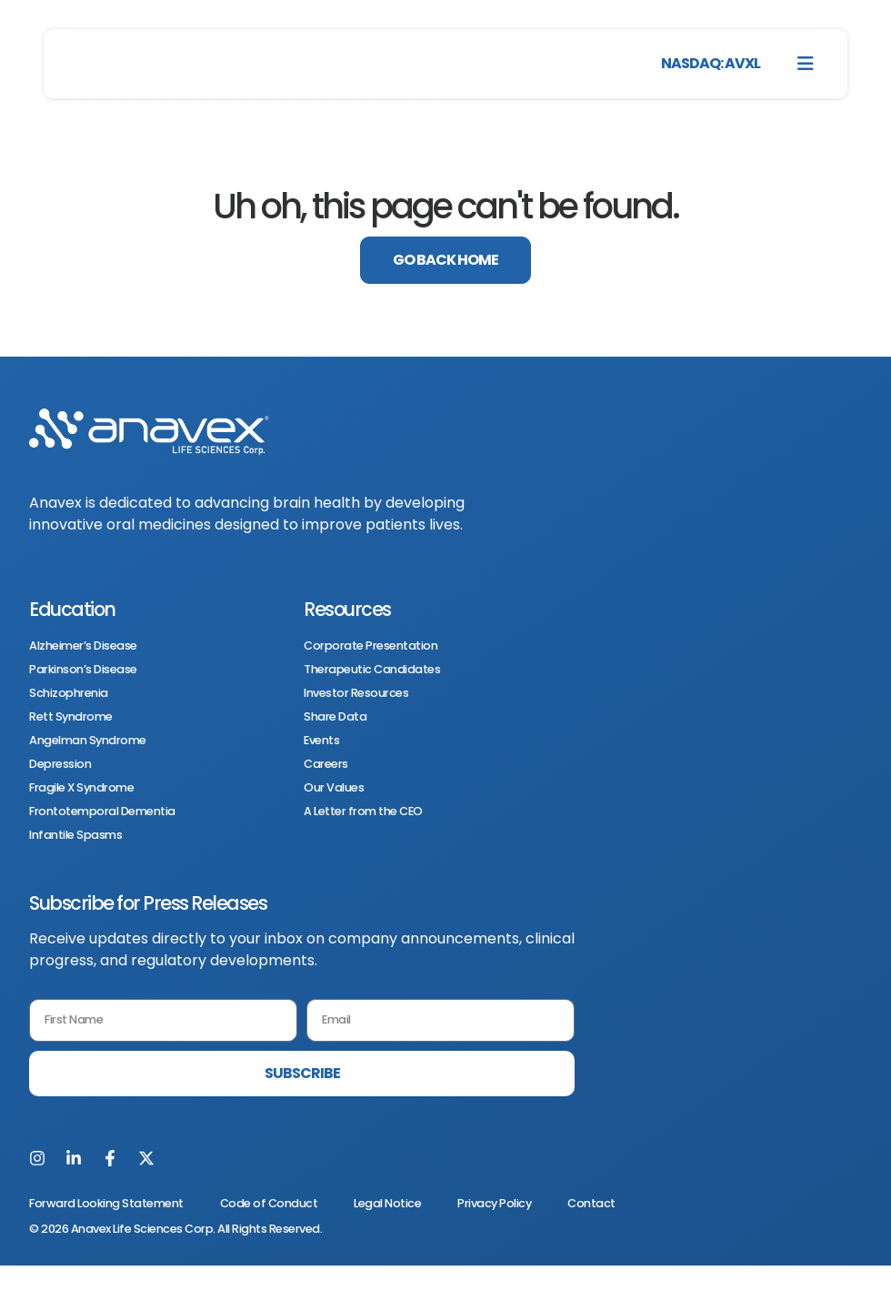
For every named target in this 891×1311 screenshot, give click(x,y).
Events (321, 740)
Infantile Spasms (75, 835)
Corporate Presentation (370, 646)
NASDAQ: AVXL (710, 63)
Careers (326, 764)
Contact (591, 1203)
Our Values (334, 788)
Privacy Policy (494, 1203)
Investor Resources (356, 693)
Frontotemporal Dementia (102, 811)
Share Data (335, 717)
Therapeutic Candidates (372, 669)
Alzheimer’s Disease (83, 646)
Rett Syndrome (71, 717)
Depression (60, 764)
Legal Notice (387, 1203)
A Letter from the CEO (363, 811)
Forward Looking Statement (106, 1203)
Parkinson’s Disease (83, 669)
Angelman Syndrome (87, 740)
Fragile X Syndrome (81, 788)
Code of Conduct (269, 1203)
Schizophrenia (68, 693)
